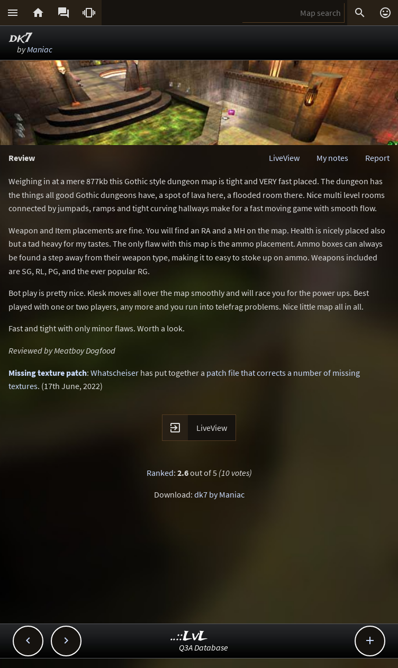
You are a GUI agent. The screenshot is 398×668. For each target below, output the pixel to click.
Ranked (160, 472)
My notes (332, 157)
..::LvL (189, 636)
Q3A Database (203, 647)
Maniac (39, 49)
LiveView (284, 157)
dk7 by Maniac (219, 494)
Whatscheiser (115, 372)
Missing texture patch (47, 372)
